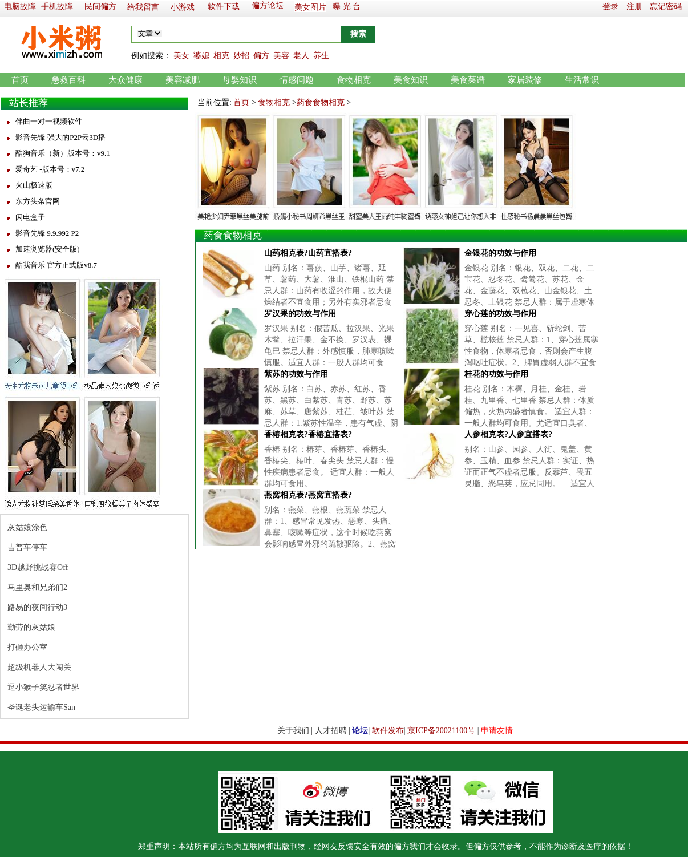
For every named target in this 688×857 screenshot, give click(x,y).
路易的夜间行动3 (37, 607)
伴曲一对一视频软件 (48, 121)
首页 (20, 79)
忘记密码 (666, 6)
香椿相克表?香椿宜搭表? (308, 434)
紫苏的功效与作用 (296, 374)
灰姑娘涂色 (27, 527)
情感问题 (297, 79)
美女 (181, 55)
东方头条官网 (37, 201)
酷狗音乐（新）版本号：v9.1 (62, 153)
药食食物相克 (321, 102)
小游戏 (183, 7)
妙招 (241, 55)
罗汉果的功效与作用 (300, 313)
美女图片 (310, 7)
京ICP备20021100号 (441, 730)
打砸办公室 (27, 647)
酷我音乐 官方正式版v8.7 (56, 265)
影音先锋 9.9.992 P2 (47, 233)
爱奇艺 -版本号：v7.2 (49, 169)
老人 (301, 55)
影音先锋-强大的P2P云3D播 (60, 137)
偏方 (261, 55)
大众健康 (125, 79)
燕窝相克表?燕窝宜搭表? (308, 495)
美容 (281, 55)
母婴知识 (239, 79)
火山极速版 (33, 185)
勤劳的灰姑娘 (31, 627)
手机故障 (57, 6)
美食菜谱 (468, 79)
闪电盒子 (30, 217)
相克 (221, 55)
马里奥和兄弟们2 (37, 587)
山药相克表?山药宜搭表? (308, 253)
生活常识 (582, 79)
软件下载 (224, 6)
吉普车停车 (27, 547)
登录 (610, 6)
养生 (321, 55)
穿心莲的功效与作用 (500, 313)
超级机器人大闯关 (39, 667)
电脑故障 (20, 6)
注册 (634, 6)
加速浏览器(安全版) (47, 249)
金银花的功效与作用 (500, 253)
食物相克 (354, 79)
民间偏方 (100, 6)
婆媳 (201, 55)
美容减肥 (182, 79)
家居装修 (525, 79)
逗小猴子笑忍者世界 (43, 687)
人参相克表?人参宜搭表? (508, 434)
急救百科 (68, 79)
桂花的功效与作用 (496, 374)
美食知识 (411, 79)
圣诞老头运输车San (41, 707)
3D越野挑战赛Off (37, 567)
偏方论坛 (268, 5)
